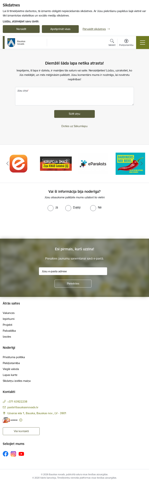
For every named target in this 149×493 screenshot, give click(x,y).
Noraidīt (21, 29)
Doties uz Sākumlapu (74, 126)
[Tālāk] (141, 163)
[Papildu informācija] (20, 420)
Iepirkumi (8, 319)
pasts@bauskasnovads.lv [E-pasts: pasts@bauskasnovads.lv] (22, 407)
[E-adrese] (10, 420)
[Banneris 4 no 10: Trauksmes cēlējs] (130, 163)
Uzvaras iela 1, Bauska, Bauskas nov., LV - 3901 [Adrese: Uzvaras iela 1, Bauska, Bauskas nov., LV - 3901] (36, 413)
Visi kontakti (21, 431)
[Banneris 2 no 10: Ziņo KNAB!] (56, 163)
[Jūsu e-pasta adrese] (73, 271)
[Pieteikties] (73, 283)
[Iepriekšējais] (7, 163)
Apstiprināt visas (60, 29)
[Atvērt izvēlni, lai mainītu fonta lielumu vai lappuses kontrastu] (126, 43)
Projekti (7, 325)
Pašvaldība (9, 330)
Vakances (9, 313)
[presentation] (31, 225)
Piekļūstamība (11, 363)
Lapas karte (10, 375)
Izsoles (7, 336)
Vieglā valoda (11, 369)
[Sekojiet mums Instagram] (13, 454)
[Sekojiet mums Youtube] (21, 453)
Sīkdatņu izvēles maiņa (17, 381)
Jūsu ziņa (22, 90)
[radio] (53, 207)
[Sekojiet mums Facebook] (5, 454)
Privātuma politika (14, 357)
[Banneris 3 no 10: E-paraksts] (93, 163)
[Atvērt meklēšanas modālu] (112, 43)
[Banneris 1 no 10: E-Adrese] (18, 163)
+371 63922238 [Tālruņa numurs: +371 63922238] (17, 401)
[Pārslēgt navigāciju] (142, 42)
